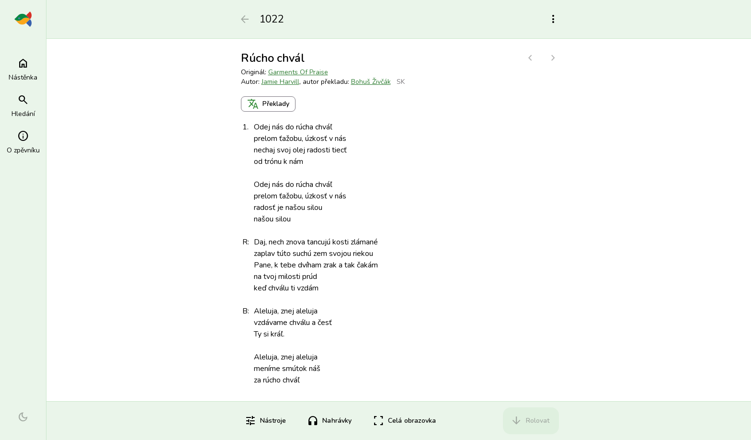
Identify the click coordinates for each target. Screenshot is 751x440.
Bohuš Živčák (371, 81)
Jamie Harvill (280, 81)
